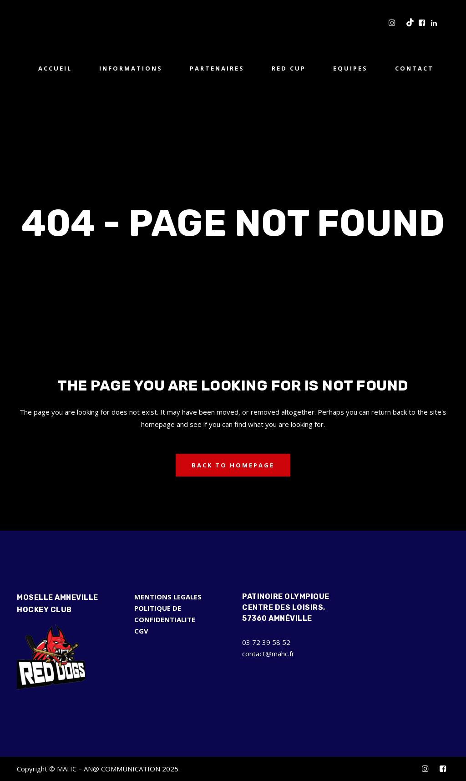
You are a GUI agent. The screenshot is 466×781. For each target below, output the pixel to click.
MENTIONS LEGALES (168, 596)
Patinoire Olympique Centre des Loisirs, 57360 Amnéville (285, 607)
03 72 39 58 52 (266, 642)
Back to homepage (233, 465)
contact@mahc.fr (268, 653)
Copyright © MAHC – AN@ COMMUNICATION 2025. (98, 768)
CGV (141, 630)
